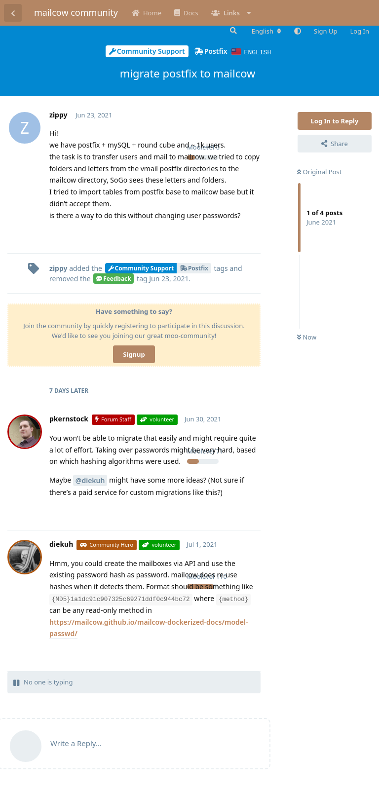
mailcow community (76, 12)
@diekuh (90, 480)
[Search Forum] (232, 30)
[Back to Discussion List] (13, 13)
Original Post (319, 171)
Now (306, 336)
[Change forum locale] (266, 31)
